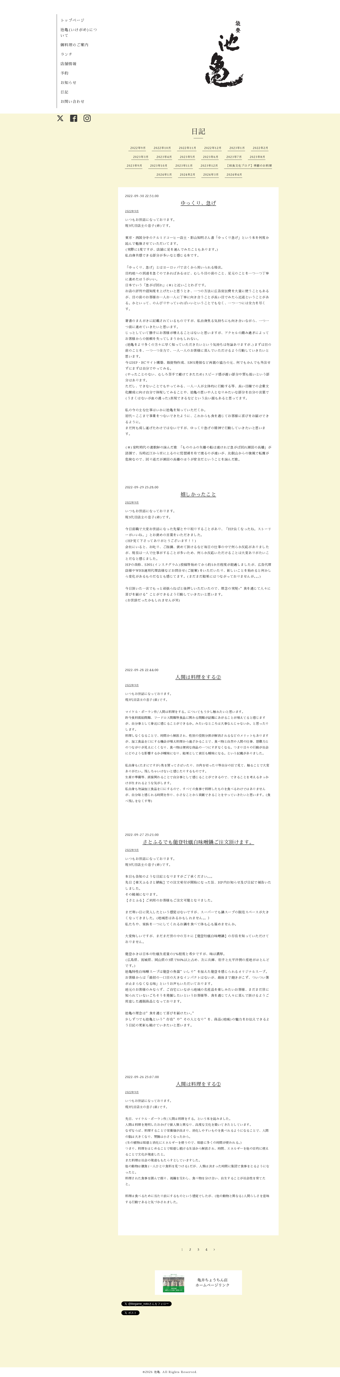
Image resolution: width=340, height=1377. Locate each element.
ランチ (66, 54)
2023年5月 (187, 157)
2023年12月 (209, 165)
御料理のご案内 (74, 45)
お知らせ (68, 83)
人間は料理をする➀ (198, 1084)
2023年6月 (211, 157)
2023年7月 (234, 157)
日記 (64, 92)
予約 (64, 73)
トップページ (72, 20)
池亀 (157, 1372)
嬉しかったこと (198, 494)
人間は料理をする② (198, 677)
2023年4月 (164, 157)
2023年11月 (184, 165)
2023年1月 (237, 148)
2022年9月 (138, 148)
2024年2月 (188, 174)
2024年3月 (211, 174)
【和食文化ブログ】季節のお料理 (249, 165)
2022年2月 (260, 148)
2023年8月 (257, 157)
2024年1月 (164, 174)
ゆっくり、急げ (198, 203)
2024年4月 (234, 174)
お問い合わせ (72, 102)
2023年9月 (134, 165)
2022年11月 (187, 148)
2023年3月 (141, 157)
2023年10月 (159, 165)
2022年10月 (162, 148)
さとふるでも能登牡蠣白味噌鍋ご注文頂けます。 (198, 842)
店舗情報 (68, 64)
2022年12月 (213, 148)
